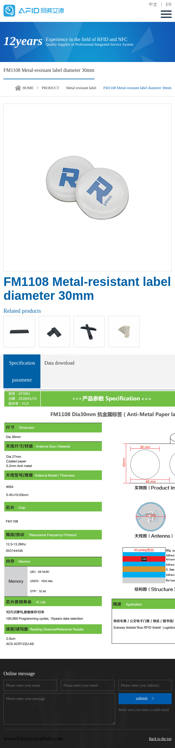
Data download (59, 363)
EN (169, 4)
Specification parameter (22, 371)
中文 (153, 4)
